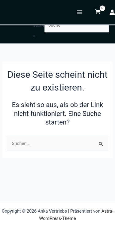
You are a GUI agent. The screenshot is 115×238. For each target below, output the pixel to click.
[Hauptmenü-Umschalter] (79, 12)
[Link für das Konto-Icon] (112, 12)
